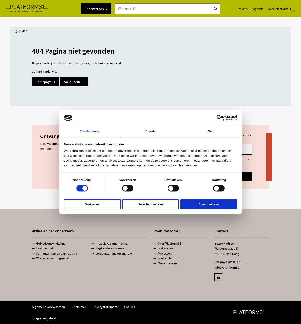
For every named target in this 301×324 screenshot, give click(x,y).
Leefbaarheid (43, 248)
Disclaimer (78, 307)
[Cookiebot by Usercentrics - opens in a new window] (219, 118)
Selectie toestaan (150, 204)
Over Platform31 (271, 18)
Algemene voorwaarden (48, 307)
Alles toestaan (209, 204)
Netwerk (233, 18)
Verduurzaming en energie (111, 253)
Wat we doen (164, 248)
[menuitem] (232, 18)
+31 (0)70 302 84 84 (227, 262)
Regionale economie (107, 248)
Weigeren (92, 204)
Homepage (45, 82)
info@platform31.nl (228, 267)
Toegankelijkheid (44, 318)
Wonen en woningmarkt (51, 258)
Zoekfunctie (74, 82)
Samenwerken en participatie (54, 253)
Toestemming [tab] (90, 131)
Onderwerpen (96, 18)
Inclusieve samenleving (109, 243)
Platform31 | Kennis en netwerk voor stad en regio (37, 18)
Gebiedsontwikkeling (49, 243)
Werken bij (163, 258)
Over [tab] (211, 131)
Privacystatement (105, 307)
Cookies (129, 307)
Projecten (163, 253)
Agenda (248, 18)
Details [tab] (150, 131)
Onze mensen (165, 263)
